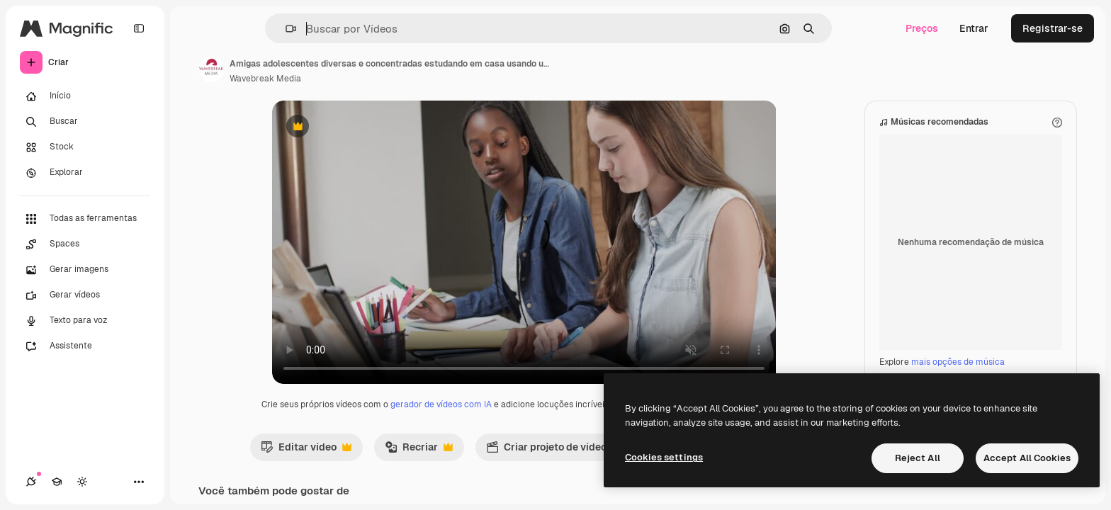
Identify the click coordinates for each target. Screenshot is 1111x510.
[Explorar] (85, 173)
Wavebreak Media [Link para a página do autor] (265, 78)
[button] (285, 28)
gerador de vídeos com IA (441, 404)
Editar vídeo (306, 450)
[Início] (85, 96)
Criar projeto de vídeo (553, 450)
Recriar (419, 450)
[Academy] (56, 481)
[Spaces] (85, 244)
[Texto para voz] (85, 321)
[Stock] (85, 147)
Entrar (973, 28)
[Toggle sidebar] (139, 28)
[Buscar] (85, 121)
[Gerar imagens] (85, 270)
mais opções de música (958, 362)
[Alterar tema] (82, 481)
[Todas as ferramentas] (85, 219)
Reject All (917, 458)
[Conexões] (31, 481)
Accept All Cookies (1027, 458)
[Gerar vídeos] (85, 295)
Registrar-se (1052, 28)
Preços (922, 28)
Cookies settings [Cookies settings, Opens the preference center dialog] (664, 457)
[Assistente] (85, 346)
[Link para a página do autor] (211, 69)
